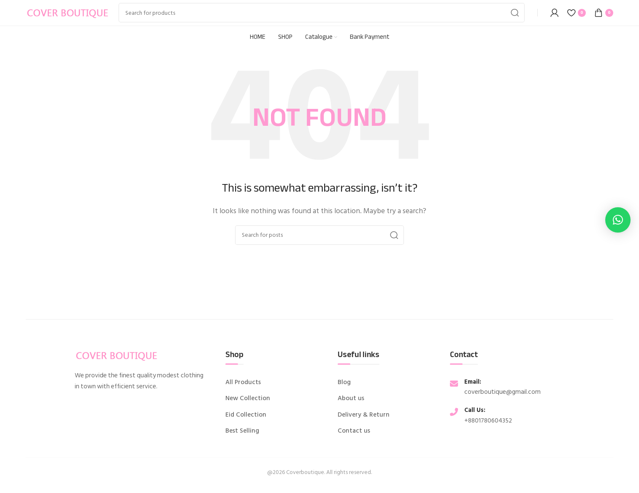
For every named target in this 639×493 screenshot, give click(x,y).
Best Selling (242, 431)
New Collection (247, 398)
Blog (344, 382)
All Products (243, 382)
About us (351, 398)
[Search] (322, 12)
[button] (618, 220)
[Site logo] (68, 12)
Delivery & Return (364, 415)
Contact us (354, 431)
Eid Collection (245, 415)
